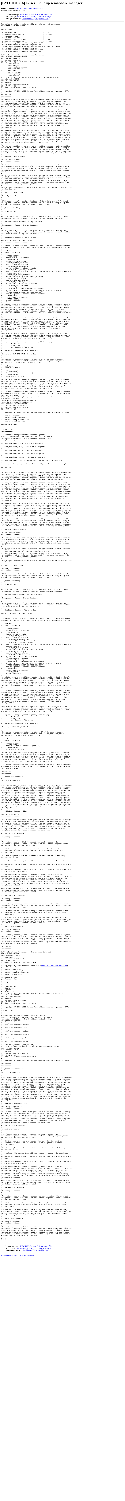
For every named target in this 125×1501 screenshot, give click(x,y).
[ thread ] (30, 19)
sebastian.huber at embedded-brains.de (28, 9)
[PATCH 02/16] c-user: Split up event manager (34, 17)
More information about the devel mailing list (17, 1499)
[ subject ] (38, 19)
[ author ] (45, 19)
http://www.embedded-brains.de (54, 1154)
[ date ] (24, 19)
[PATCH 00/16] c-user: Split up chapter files (36, 14)
